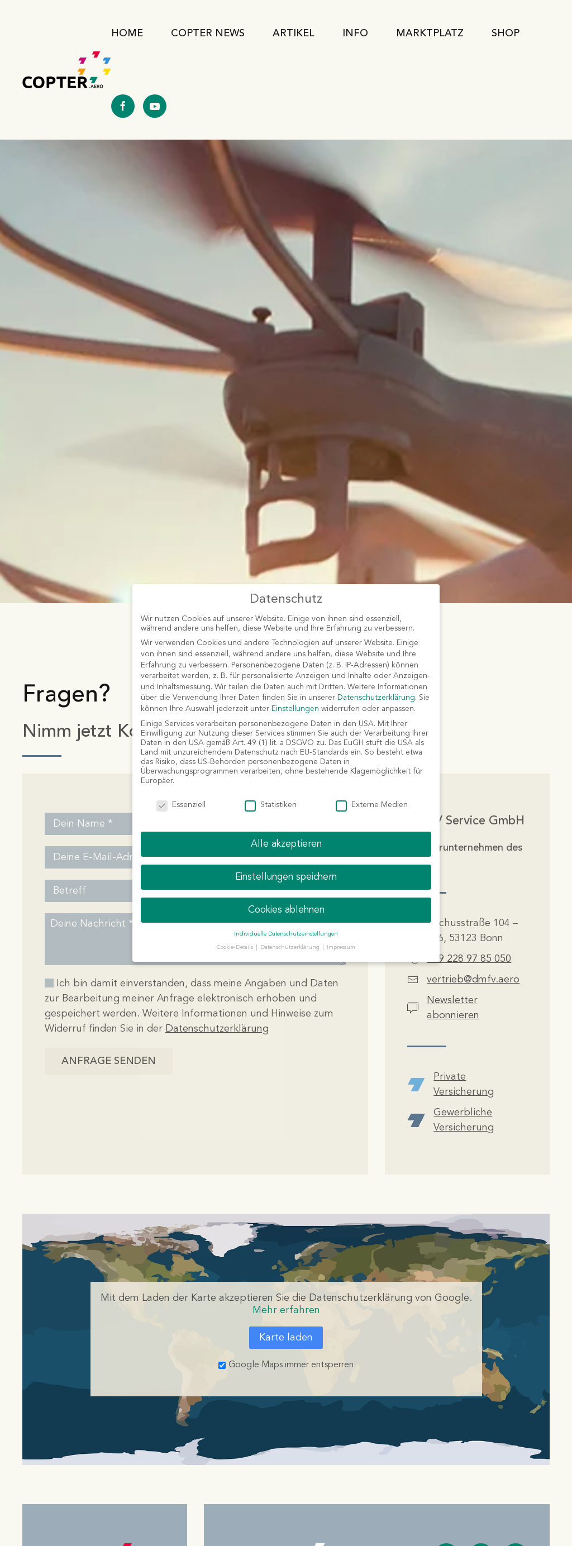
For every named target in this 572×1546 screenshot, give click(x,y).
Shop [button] (505, 33)
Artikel (293, 33)
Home (127, 33)
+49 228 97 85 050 (469, 959)
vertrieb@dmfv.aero (473, 980)
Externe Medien (372, 805)
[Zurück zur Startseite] (66, 69)
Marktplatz (430, 33)
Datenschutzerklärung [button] (290, 947)
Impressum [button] (341, 947)
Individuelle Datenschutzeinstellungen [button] (286, 934)
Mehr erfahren (286, 1310)
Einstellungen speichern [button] (286, 877)
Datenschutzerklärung (217, 1029)
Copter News (208, 33)
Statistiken (271, 805)
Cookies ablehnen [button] (286, 910)
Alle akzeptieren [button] (286, 844)
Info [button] (355, 33)
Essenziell (181, 805)
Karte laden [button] (286, 1338)
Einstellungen (295, 709)
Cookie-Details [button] (236, 947)
